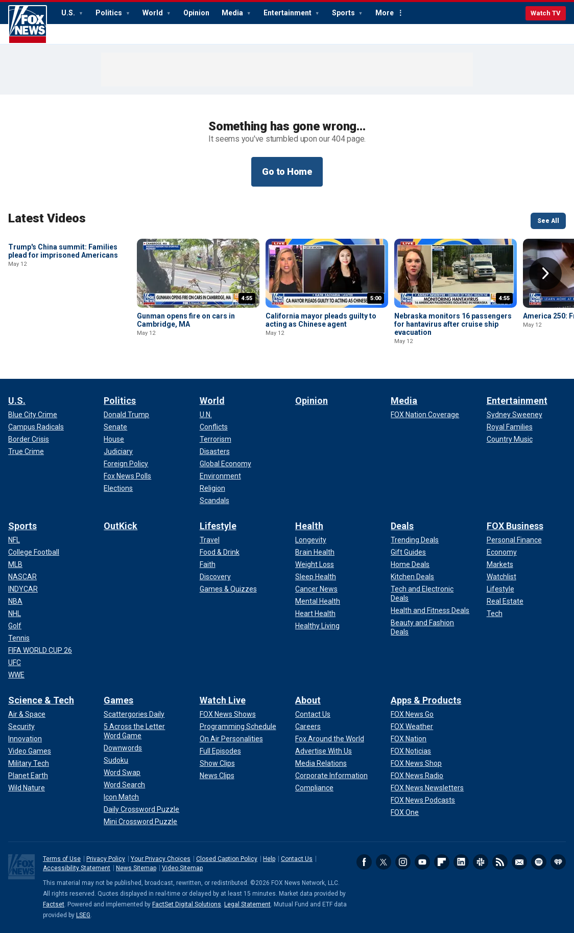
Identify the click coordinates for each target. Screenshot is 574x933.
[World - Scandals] (214, 500)
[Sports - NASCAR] (22, 577)
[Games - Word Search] (124, 785)
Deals (402, 525)
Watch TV (546, 13)
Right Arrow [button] (545, 273)
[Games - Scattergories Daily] (134, 714)
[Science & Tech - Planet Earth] (28, 775)
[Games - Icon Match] (121, 797)
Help (269, 858)
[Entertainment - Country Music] (510, 439)
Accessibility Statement (76, 868)
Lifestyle (218, 525)
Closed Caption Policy (226, 858)
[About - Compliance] (314, 788)
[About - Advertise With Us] (323, 751)
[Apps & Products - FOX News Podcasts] (423, 800)
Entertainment (288, 13)
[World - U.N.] (206, 415)
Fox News (27, 24)
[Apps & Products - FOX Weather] (412, 726)
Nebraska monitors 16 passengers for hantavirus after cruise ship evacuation (453, 324)
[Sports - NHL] (14, 613)
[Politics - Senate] (115, 427)
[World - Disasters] (215, 451)
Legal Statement (247, 904)
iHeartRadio (558, 862)
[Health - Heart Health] (315, 613)
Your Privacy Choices (160, 858)
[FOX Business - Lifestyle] (500, 589)
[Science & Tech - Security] (21, 726)
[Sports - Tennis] (19, 638)
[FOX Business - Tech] (495, 613)
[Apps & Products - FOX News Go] (412, 714)
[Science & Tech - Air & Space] (26, 714)
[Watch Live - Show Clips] (217, 763)
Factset (53, 904)
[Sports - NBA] (15, 601)
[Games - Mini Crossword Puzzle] (140, 821)
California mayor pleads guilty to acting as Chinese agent (321, 320)
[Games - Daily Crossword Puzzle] (141, 809)
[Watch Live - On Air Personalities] (231, 739)
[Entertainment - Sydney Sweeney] (514, 415)
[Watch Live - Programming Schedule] (238, 726)
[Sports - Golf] (14, 626)
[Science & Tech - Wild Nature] (26, 788)
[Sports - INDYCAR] (23, 589)
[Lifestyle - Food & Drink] (220, 552)
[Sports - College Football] (33, 552)
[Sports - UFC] (14, 662)
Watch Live (223, 700)
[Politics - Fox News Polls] (127, 476)
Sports (344, 13)
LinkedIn (461, 862)
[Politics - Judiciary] (118, 451)
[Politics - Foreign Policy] (126, 464)
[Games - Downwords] (123, 748)
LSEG (83, 915)
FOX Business (515, 525)
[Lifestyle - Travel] (210, 540)
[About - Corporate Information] (331, 775)
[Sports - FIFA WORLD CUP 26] (40, 650)
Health (309, 525)
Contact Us (297, 858)
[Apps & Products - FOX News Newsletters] (427, 788)
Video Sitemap (182, 868)
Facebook (364, 862)
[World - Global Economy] (225, 464)
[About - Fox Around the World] (329, 739)
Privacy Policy (105, 858)
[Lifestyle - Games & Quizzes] (228, 589)
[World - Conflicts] (214, 427)
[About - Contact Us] (312, 714)
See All (548, 220)
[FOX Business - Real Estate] (505, 601)
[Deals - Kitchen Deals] (412, 577)
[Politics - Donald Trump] (126, 415)
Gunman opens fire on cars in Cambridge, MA (186, 320)
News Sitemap (136, 868)
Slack (480, 862)
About (308, 700)
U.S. (69, 13)
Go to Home (287, 171)
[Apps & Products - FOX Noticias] (411, 751)
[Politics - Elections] (118, 488)
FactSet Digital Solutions (186, 904)
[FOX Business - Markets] (500, 564)
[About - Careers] (308, 726)
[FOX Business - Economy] (502, 552)
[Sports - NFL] (14, 540)
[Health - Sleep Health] (315, 577)
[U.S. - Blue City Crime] (32, 415)
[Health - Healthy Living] (317, 626)
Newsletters (519, 862)
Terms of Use (62, 858)
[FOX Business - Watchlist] (501, 577)
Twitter (383, 862)
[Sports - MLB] (15, 564)
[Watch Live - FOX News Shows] (228, 714)
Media (233, 13)
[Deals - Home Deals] (410, 564)
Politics (109, 13)
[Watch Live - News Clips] (217, 775)
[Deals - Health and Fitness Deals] (430, 610)
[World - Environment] (220, 476)
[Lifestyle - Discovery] (215, 577)
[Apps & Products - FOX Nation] (408, 739)
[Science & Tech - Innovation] (25, 739)
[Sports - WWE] (16, 675)
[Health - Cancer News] (316, 589)
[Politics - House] (114, 439)
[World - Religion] (212, 488)
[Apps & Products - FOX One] (405, 812)
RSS (500, 862)
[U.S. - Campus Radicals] (36, 427)
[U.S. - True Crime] (26, 451)
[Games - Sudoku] (116, 760)
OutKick (120, 525)
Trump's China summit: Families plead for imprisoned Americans (63, 320)
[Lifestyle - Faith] (208, 564)
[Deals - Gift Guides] (408, 552)
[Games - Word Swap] (122, 772)
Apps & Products (426, 700)
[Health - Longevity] (310, 540)
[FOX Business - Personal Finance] (514, 540)
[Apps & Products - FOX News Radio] (417, 775)
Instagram (403, 862)
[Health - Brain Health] (314, 552)
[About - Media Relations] (321, 763)
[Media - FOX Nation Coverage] (425, 415)
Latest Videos (47, 218)
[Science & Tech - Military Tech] (28, 763)
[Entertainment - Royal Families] (510, 427)
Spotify (538, 862)
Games (118, 700)
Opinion (196, 13)
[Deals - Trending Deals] (415, 540)
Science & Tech (41, 700)
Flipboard (441, 862)
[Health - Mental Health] (317, 601)
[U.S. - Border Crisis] (28, 439)
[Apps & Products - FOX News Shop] (416, 763)
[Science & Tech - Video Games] (29, 751)
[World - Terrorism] (215, 439)
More (384, 13)
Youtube (422, 862)
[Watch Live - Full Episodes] (220, 751)
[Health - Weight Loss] (314, 564)
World (153, 13)
